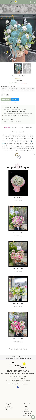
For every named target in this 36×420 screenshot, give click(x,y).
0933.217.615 (22, 382)
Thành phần (28, 127)
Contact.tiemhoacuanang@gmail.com (20, 383)
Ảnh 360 (14, 127)
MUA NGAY (15, 99)
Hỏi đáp (22, 131)
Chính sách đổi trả (27, 413)
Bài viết (27, 409)
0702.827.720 (21, 378)
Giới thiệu (27, 406)
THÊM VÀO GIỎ (6, 99)
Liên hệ (27, 408)
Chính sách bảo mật (27, 415)
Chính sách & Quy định (27, 411)
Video (21, 127)
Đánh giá (14, 131)
